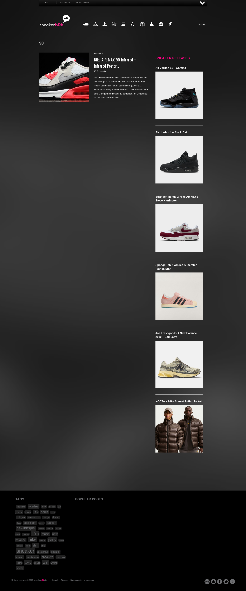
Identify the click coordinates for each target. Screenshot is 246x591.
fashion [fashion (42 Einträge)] (51, 522)
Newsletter (82, 3)
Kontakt (55, 580)
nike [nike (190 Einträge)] (33, 539)
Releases (65, 3)
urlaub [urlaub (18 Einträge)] (37, 563)
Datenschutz (75, 580)
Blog (48, 3)
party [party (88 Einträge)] (52, 540)
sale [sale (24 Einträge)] (28, 545)
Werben (64, 580)
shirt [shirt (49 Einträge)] (35, 545)
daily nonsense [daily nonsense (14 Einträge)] (34, 518)
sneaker (98, 54)
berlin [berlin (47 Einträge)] (44, 512)
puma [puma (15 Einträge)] (61, 540)
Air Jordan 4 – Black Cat (171, 132)
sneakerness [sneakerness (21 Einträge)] (32, 557)
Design (142, 28)
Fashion (95, 28)
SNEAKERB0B (55, 20)
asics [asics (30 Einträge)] (28, 512)
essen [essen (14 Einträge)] (41, 523)
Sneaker (86, 28)
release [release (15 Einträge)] (20, 546)
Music (132, 28)
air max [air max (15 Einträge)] (52, 507)
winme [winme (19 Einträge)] (54, 563)
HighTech (151, 28)
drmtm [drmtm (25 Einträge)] (55, 517)
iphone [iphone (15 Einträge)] (41, 529)
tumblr (232, 581)
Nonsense (170, 28)
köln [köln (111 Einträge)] (35, 534)
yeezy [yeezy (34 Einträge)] (20, 568)
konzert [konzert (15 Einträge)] (26, 534)
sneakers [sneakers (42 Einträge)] (47, 557)
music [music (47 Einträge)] (45, 534)
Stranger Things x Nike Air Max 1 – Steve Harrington (178, 198)
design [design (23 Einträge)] (46, 517)
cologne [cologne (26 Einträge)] (21, 517)
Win (114, 28)
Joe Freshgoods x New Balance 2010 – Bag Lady (176, 335)
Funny (161, 28)
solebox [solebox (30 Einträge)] (60, 557)
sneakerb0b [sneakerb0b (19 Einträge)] (42, 552)
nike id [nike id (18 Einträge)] (42, 540)
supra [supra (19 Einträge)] (19, 563)
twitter (226, 581)
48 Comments (100, 71)
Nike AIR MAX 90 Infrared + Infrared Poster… (115, 62)
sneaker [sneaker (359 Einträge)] (25, 551)
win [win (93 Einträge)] (45, 562)
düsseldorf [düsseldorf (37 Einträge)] (30, 522)
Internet (123, 28)
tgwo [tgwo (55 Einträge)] (28, 562)
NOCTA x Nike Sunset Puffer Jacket (178, 401)
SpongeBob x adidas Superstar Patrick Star (176, 267)
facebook (219, 581)
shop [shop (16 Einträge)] (43, 546)
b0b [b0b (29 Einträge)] (36, 512)
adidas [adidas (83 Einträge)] (33, 506)
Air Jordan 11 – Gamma (170, 67)
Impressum (89, 580)
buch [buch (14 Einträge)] (53, 512)
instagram (207, 581)
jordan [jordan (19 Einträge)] (50, 529)
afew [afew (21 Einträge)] (44, 506)
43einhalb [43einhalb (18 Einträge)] (21, 507)
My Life (104, 28)
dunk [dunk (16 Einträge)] (19, 523)
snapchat (213, 581)
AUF (202, 3)
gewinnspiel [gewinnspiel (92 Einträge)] (26, 528)
